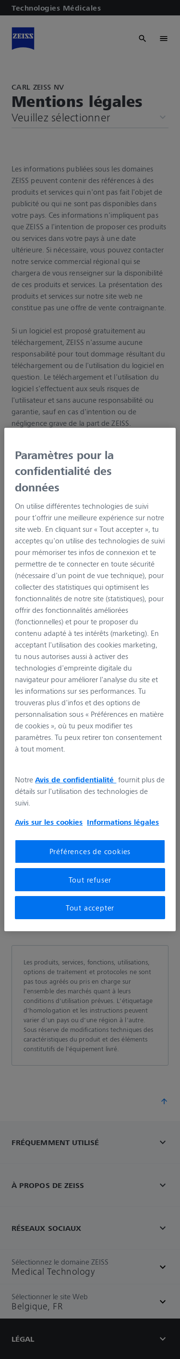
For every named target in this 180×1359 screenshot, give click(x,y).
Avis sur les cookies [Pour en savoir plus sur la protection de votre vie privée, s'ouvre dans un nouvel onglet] (49, 822)
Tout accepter (90, 907)
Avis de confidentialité (75, 779)
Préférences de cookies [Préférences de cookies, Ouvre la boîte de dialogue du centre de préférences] (90, 851)
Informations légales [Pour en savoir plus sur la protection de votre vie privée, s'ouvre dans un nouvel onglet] (123, 822)
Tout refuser (90, 879)
